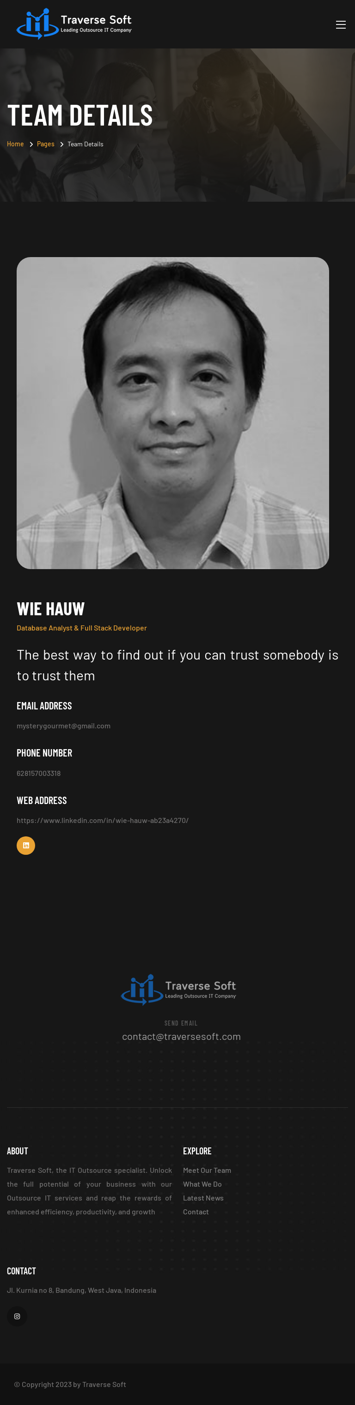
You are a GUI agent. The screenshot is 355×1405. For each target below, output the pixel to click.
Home (15, 144)
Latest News (203, 1197)
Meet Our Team (207, 1169)
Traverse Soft (104, 1384)
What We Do (202, 1183)
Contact (196, 1211)
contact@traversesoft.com (182, 1036)
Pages (46, 144)
